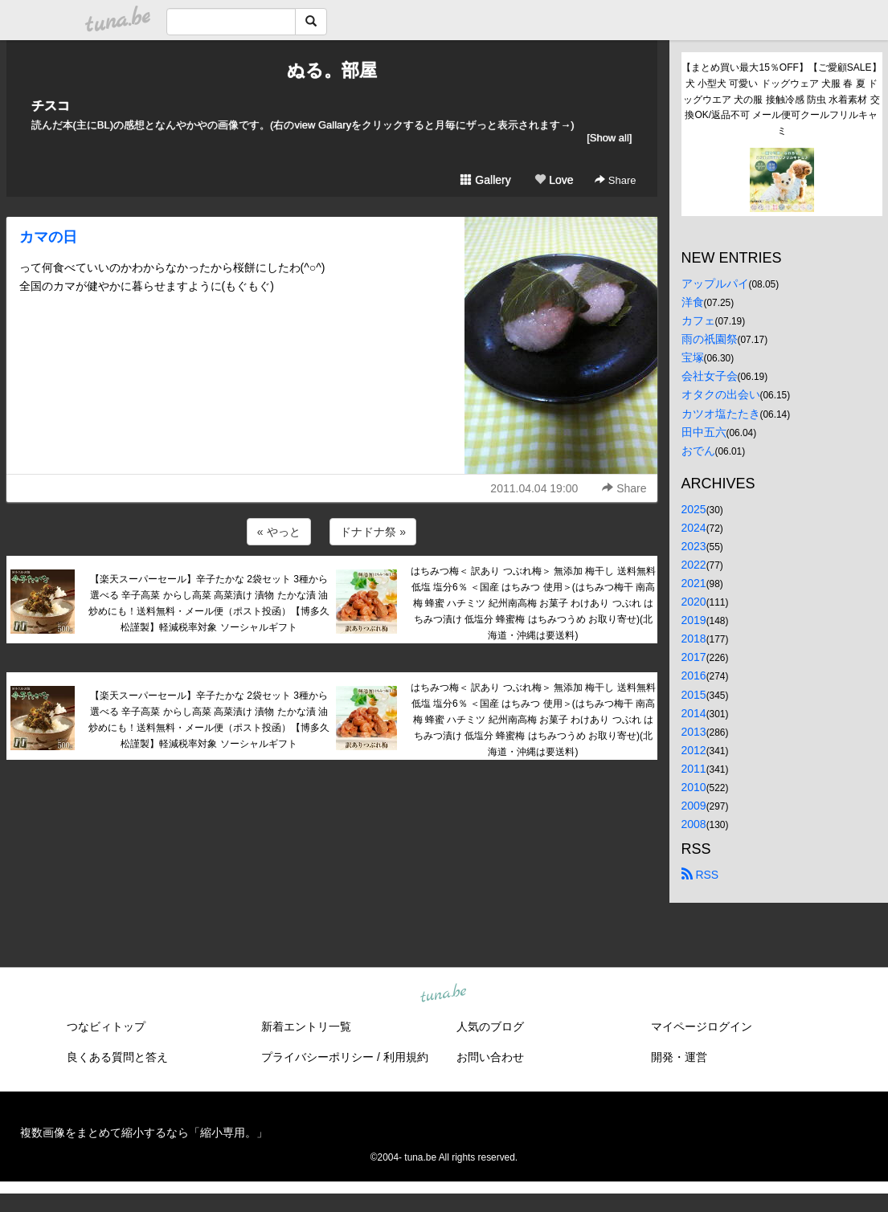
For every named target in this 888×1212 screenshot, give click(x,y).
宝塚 (692, 357)
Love (553, 179)
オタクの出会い (720, 394)
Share (615, 180)
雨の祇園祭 (709, 339)
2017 (693, 657)
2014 (693, 713)
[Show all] (609, 138)
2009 (693, 805)
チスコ (50, 105)
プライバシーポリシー (317, 1057)
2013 (693, 731)
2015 (693, 694)
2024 (693, 527)
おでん (698, 450)
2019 (693, 620)
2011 (693, 768)
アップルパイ (715, 283)
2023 (693, 546)
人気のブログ (490, 1026)
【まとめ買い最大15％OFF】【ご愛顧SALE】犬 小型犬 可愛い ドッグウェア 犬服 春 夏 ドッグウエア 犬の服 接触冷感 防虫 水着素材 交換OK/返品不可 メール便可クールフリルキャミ (781, 99)
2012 (693, 750)
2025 (693, 509)
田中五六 (703, 432)
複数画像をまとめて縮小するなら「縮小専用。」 (144, 1132)
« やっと (279, 531)
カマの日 (48, 237)
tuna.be (444, 994)
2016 (693, 675)
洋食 (692, 302)
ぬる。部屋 (332, 70)
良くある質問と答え (117, 1057)
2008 (693, 824)
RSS (700, 874)
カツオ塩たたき (720, 413)
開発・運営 (679, 1057)
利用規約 (405, 1057)
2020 (693, 601)
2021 (693, 583)
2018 (693, 638)
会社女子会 (709, 375)
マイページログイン (701, 1026)
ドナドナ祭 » (373, 531)
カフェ (698, 320)
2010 (693, 787)
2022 (693, 564)
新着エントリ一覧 (306, 1026)
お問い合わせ (490, 1057)
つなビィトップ (106, 1026)
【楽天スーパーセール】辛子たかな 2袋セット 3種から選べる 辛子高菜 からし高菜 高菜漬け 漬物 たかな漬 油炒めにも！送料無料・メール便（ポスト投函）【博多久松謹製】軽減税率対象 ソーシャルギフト (208, 602)
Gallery (485, 179)
